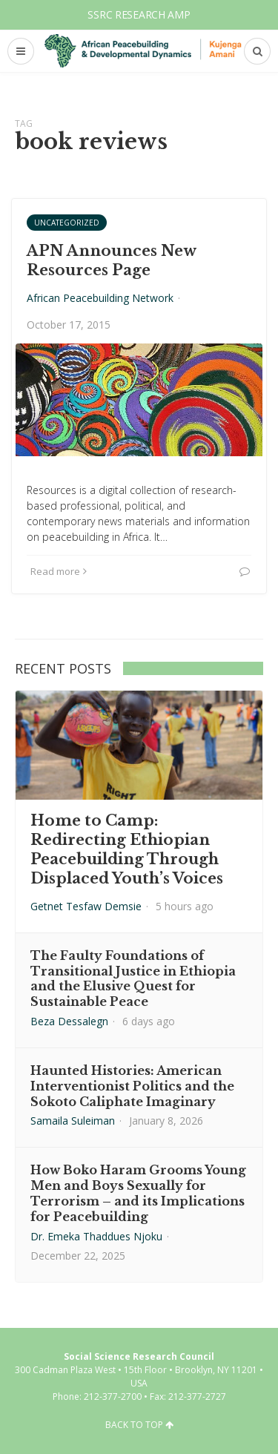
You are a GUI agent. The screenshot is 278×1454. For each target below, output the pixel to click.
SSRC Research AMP (138, 14)
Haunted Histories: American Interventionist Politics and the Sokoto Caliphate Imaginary (132, 1086)
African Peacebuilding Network (100, 298)
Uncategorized (66, 222)
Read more (58, 571)
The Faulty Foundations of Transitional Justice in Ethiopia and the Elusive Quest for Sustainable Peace (133, 978)
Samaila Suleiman (72, 1120)
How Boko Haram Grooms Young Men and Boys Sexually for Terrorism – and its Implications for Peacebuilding (138, 1192)
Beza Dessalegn (69, 1021)
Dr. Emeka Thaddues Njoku (96, 1236)
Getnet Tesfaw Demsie (86, 906)
